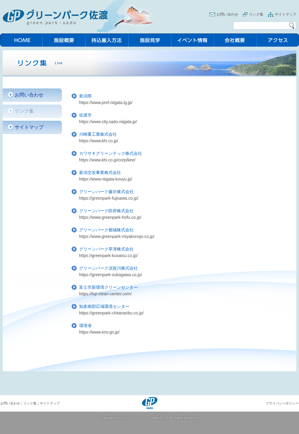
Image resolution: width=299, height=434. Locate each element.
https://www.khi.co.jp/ (98, 140)
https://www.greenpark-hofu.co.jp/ (110, 217)
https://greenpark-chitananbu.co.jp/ (111, 313)
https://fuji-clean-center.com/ (105, 293)
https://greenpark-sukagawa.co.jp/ (110, 274)
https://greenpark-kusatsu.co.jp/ (108, 255)
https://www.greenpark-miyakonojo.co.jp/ (116, 236)
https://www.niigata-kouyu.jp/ (105, 179)
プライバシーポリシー (282, 403)
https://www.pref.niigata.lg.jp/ (105, 102)
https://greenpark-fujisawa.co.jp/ (108, 198)
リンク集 (256, 14)
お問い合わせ (227, 14)
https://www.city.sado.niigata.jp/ (108, 121)
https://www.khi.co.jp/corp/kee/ (107, 160)
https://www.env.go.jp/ (99, 332)
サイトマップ (285, 14)
